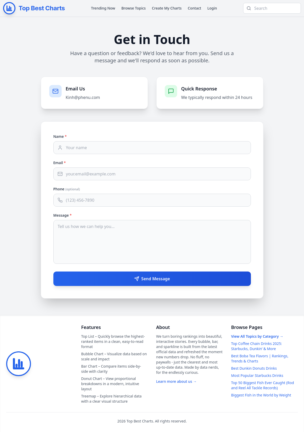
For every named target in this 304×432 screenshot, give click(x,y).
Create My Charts (167, 8)
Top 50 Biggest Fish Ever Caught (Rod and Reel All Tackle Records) (262, 385)
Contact (194, 8)
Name (60, 136)
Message (62, 215)
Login (212, 8)
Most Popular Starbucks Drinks (257, 375)
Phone (66, 189)
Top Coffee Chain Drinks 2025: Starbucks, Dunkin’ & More (256, 346)
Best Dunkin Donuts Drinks (254, 368)
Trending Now (103, 8)
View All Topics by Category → (257, 336)
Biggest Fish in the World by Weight (261, 395)
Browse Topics (133, 8)
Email (59, 162)
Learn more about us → (176, 381)
